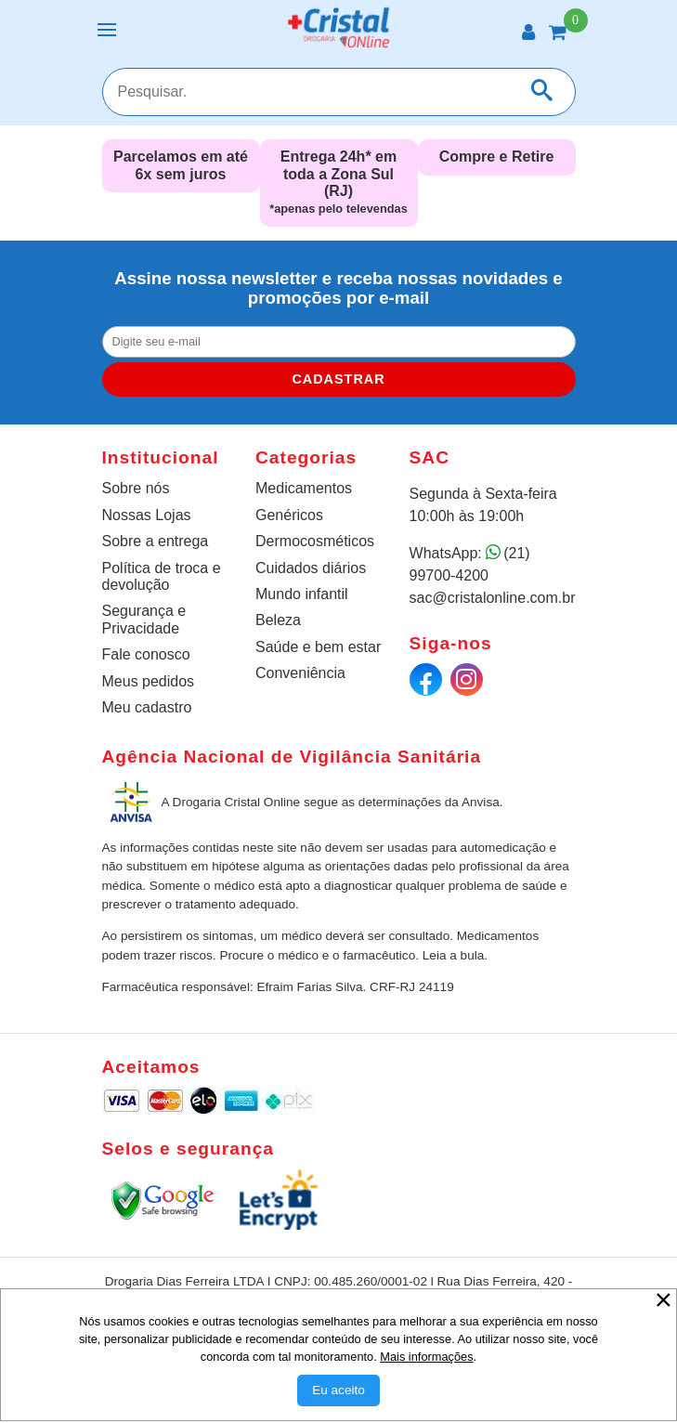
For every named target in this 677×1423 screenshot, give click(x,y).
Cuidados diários (310, 568)
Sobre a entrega (155, 541)
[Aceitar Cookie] (338, 1390)
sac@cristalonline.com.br (493, 598)
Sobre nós (136, 488)
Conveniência (300, 673)
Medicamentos (303, 488)
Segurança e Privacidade (144, 619)
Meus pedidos (148, 681)
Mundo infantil (301, 594)
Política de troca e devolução (161, 576)
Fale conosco (146, 654)
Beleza (278, 620)
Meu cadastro (147, 707)
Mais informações (426, 1357)
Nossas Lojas (146, 515)
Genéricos (289, 515)
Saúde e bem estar (318, 647)
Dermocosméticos (314, 541)
